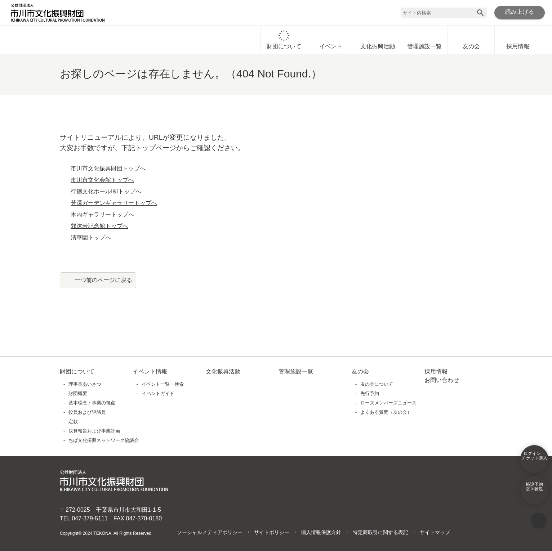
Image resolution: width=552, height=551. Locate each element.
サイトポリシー (271, 532)
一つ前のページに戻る (103, 280)
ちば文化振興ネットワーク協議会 (104, 440)
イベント (330, 40)
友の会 (471, 40)
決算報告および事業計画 (94, 431)
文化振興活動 (377, 40)
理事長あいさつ (85, 384)
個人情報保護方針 (321, 532)
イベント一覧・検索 (163, 384)
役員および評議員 (87, 412)
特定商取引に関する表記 (380, 532)
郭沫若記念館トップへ (99, 226)
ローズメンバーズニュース (388, 402)
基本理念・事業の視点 (92, 402)
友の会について (377, 384)
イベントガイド (158, 393)
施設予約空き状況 (534, 491)
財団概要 (78, 393)
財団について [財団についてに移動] (284, 40)
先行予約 (370, 393)
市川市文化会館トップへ (102, 180)
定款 (73, 421)
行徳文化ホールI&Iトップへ (106, 191)
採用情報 (517, 40)
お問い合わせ (441, 380)
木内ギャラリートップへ (102, 214)
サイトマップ (434, 532)
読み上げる (519, 12)
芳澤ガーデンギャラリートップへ (114, 203)
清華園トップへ (91, 237)
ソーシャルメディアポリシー (209, 532)
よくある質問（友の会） (386, 412)
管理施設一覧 (424, 40)
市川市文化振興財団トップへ (108, 168)
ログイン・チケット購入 (534, 461)
